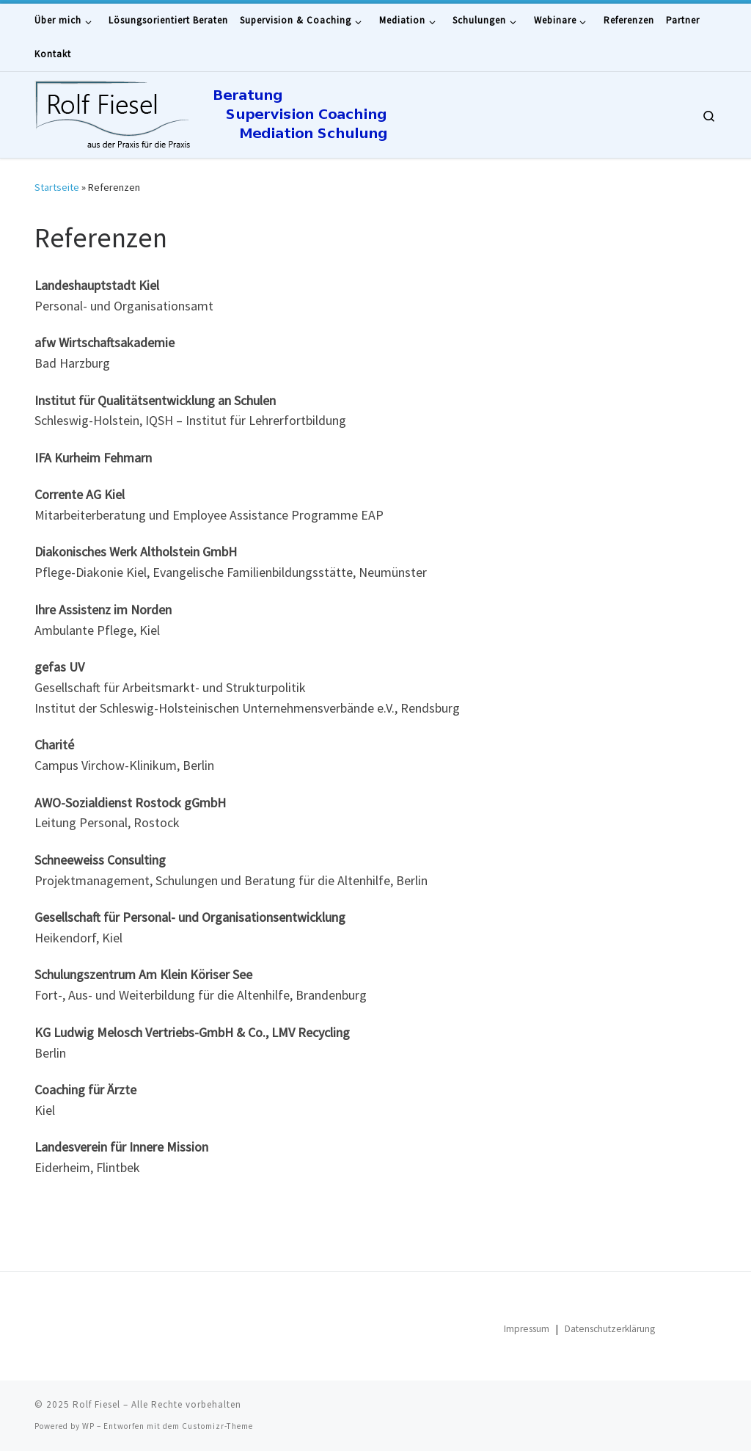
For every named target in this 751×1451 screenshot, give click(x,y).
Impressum (526, 1329)
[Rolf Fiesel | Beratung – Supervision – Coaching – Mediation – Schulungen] (254, 111)
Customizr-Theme (217, 1426)
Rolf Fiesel (96, 1404)
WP (88, 1426)
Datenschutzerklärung (610, 1329)
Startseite (56, 187)
